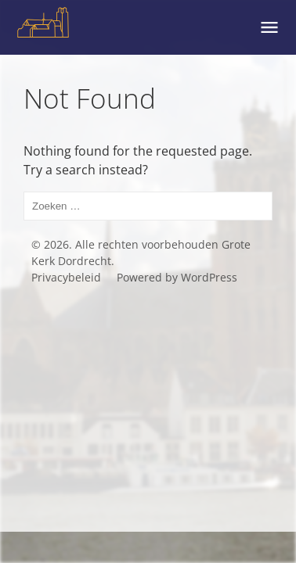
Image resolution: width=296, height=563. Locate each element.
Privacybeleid (66, 277)
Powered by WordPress (177, 277)
